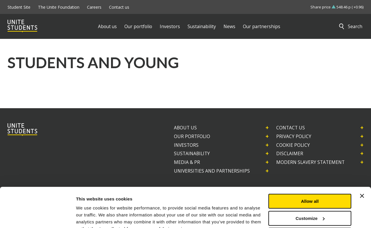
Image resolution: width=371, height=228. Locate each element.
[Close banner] (362, 168)
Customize (310, 189)
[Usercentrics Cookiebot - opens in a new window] (37, 216)
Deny (310, 207)
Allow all (310, 173)
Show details (89, 216)
